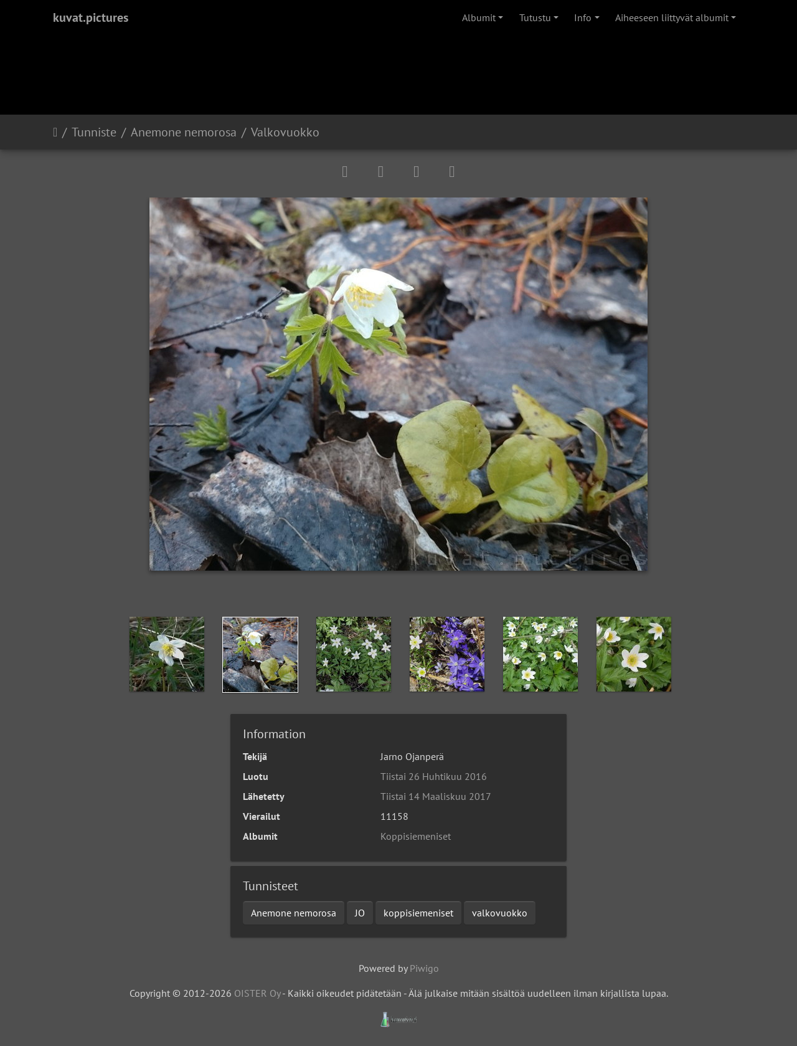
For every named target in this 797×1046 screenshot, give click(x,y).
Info (583, 17)
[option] (167, 654)
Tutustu (535, 17)
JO (360, 912)
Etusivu (55, 132)
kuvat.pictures (90, 17)
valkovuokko (499, 912)
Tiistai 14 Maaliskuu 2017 (435, 796)
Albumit (479, 17)
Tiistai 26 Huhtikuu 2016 (433, 776)
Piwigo (424, 968)
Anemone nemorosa (184, 132)
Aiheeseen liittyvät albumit (672, 17)
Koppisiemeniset (415, 836)
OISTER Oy (257, 993)
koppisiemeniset (418, 912)
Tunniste (94, 132)
